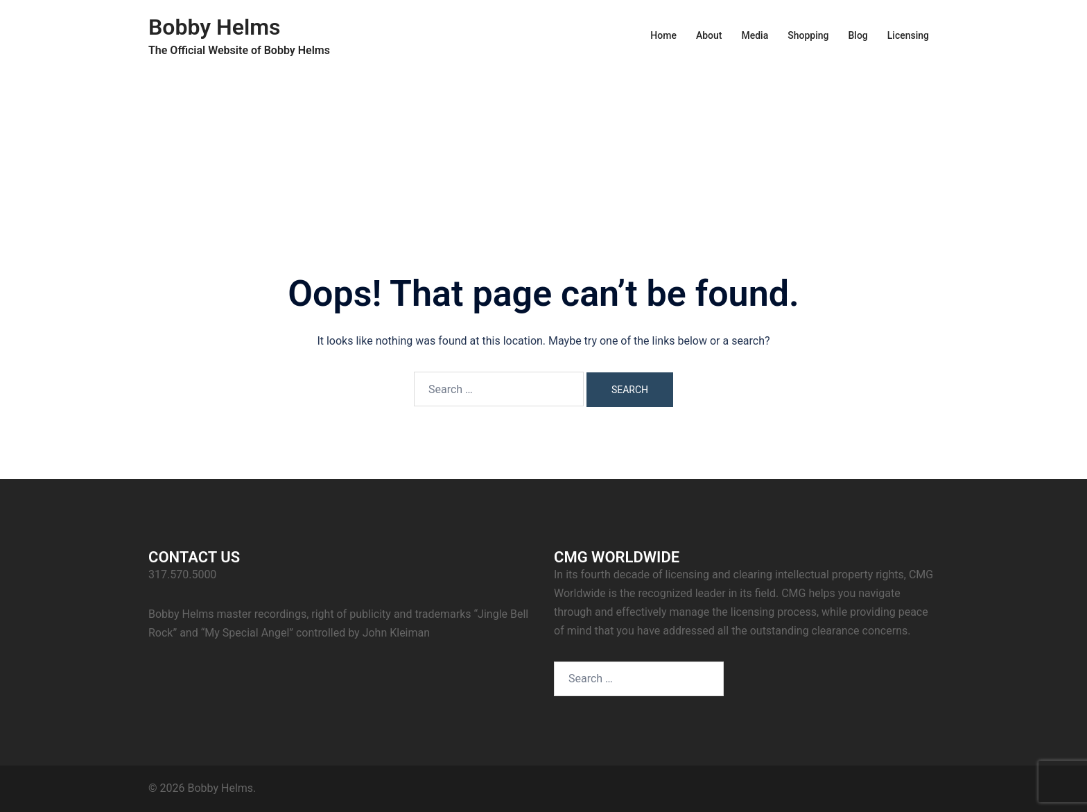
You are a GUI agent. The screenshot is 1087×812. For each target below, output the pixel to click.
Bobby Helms (214, 27)
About (709, 35)
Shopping (808, 35)
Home (663, 35)
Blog (857, 35)
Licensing (908, 35)
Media (754, 35)
